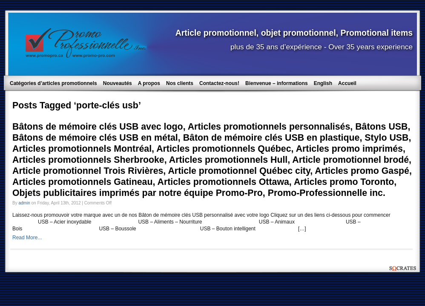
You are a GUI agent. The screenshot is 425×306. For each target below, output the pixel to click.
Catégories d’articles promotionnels (53, 83)
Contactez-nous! (219, 83)
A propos (149, 83)
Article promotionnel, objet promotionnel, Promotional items (294, 32)
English (323, 83)
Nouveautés (117, 83)
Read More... (27, 238)
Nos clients (179, 83)
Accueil (347, 83)
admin (24, 203)
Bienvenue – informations (276, 83)
